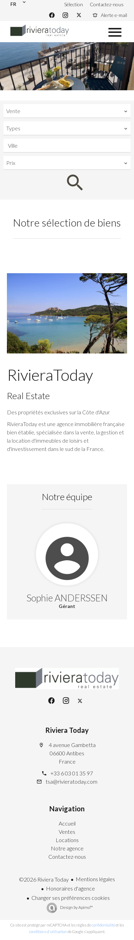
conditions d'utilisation (48, 931)
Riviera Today (67, 730)
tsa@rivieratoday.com (71, 781)
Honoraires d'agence (70, 888)
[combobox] (67, 111)
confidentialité (103, 925)
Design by (76, 907)
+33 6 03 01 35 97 (71, 773)
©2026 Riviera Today (44, 879)
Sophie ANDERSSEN (67, 597)
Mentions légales (95, 879)
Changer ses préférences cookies (70, 897)
